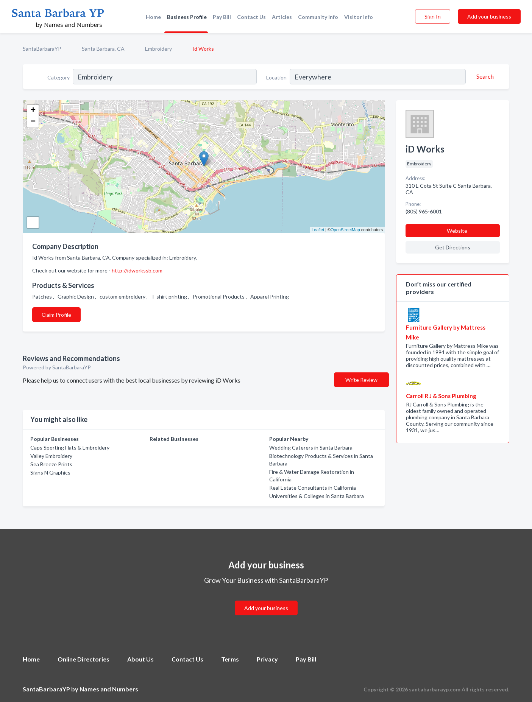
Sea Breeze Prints (51, 464)
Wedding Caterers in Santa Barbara (311, 447)
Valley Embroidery (51, 456)
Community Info (318, 17)
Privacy (267, 659)
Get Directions (452, 247)
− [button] (33, 122)
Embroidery (158, 48)
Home (153, 17)
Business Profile (187, 17)
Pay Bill (222, 17)
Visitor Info (358, 17)
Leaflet (318, 229)
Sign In (432, 16)
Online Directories (83, 659)
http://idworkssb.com (137, 270)
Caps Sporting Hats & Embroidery (69, 447)
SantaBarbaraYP (42, 48)
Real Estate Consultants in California (312, 487)
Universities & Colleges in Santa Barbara (316, 496)
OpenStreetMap (345, 229)
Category (58, 77)
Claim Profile (56, 314)
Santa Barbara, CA (103, 48)
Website (457, 230)
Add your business (489, 16)
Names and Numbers (109, 689)
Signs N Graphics (50, 472)
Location (276, 77)
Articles (282, 17)
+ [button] (33, 110)
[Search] (484, 76)
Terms (230, 659)
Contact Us (251, 17)
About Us (140, 659)
